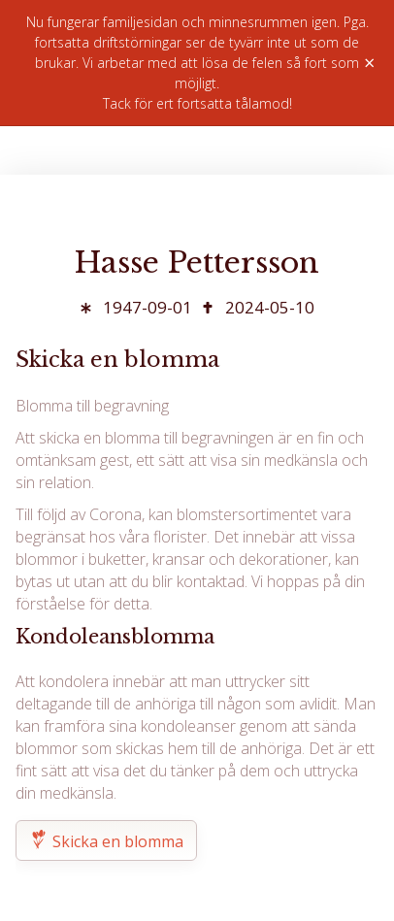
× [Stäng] (369, 63)
